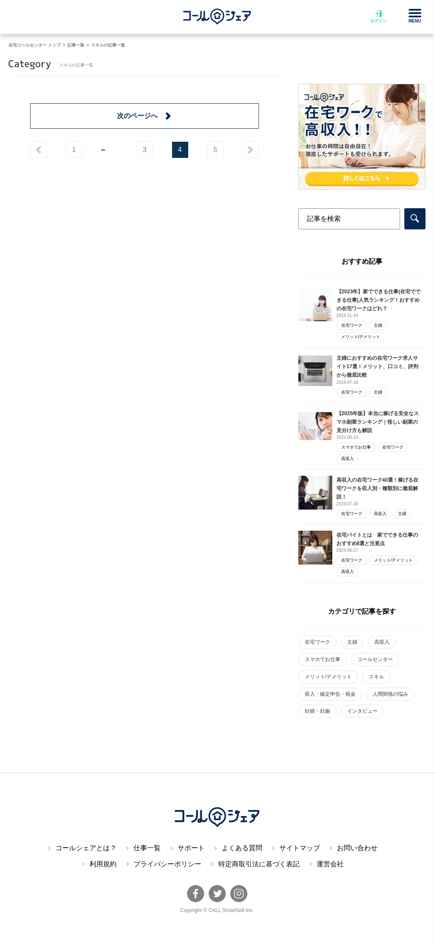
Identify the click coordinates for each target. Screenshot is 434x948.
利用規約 (103, 864)
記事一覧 (75, 45)
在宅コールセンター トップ (34, 45)
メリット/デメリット (361, 336)
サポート (191, 848)
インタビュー (362, 711)
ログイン (378, 16)
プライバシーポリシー (167, 864)
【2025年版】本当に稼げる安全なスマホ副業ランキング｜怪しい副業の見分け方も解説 (378, 422)
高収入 (347, 458)
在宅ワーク (351, 325)
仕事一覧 (147, 848)
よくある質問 (242, 848)
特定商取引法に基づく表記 (259, 864)
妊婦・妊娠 (317, 711)
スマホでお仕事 (356, 447)
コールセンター (375, 659)
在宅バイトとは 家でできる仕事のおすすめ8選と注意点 (377, 539)
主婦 (378, 325)
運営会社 (330, 864)
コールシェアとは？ (86, 848)
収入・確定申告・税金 (330, 694)
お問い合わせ (357, 848)
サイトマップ (299, 848)
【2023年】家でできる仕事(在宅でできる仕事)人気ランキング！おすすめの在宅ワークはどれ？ (379, 300)
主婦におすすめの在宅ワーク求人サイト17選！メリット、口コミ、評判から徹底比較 (377, 366)
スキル (376, 677)
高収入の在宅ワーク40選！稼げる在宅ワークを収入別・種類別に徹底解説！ (377, 488)
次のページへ (144, 116)
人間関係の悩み (390, 694)
